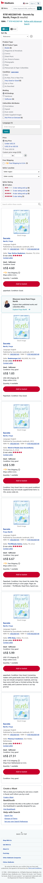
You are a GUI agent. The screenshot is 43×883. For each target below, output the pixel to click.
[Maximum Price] (18, 155)
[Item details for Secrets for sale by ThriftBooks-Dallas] (21, 513)
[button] (39, 204)
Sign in (33, 3)
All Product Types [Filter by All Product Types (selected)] (10, 45)
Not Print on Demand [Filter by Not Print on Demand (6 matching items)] (13, 118)
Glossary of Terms (10, 818)
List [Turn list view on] (5, 29)
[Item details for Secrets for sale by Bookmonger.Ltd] (21, 327)
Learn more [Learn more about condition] (14, 72)
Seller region (8, 172)
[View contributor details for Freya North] (8, 241)
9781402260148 (15, 21)
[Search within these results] (21, 204)
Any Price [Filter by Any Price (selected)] (7, 141)
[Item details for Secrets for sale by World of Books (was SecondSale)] (21, 416)
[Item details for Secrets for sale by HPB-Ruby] (21, 607)
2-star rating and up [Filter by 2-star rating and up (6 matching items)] (17, 188)
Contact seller (8, 258)
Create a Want (8, 797)
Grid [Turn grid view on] (13, 29)
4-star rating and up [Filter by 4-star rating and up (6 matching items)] (17, 193)
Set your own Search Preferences (16, 821)
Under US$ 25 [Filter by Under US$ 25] (9, 143)
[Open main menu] (5, 8)
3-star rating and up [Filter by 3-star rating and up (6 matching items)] (17, 191)
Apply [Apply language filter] (6, 131)
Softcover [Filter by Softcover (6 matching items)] (8, 99)
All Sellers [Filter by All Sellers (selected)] (8, 185)
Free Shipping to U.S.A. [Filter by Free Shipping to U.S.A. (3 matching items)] (15, 163)
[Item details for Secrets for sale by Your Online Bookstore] (21, 222)
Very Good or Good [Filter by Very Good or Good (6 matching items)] (12, 80)
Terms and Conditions (35, 868)
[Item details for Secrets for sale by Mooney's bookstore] (21, 707)
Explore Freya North (22, 309)
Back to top (21, 834)
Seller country (8, 176)
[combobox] (24, 8)
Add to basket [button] (21, 284)
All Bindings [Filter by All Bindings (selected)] (8, 93)
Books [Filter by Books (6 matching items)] (7, 48)
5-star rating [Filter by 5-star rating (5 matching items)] (14, 196)
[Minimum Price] (7, 155)
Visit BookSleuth (9, 809)
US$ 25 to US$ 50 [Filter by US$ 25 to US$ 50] (10, 146)
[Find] (39, 8)
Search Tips (8, 815)
